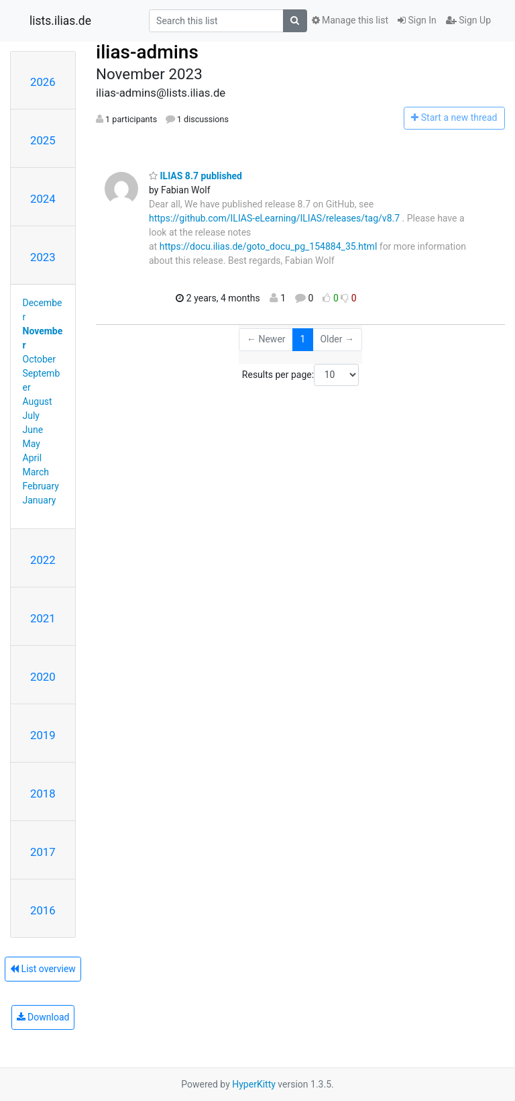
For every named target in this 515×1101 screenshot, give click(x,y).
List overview (43, 968)
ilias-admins (147, 52)
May (31, 443)
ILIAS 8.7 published (195, 176)
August (37, 401)
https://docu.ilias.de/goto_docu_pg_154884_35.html (269, 246)
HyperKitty (254, 1084)
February (41, 486)
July (31, 415)
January (39, 500)
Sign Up (468, 20)
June (33, 429)
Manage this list (350, 20)
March (36, 472)
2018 (43, 793)
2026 (43, 82)
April (32, 457)
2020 (43, 676)
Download (43, 1017)
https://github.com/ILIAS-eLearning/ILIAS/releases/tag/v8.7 (274, 218)
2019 (43, 735)
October (39, 359)
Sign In (417, 20)
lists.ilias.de (60, 21)
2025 (43, 140)
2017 (43, 852)
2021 (43, 618)
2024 (43, 198)
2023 (43, 257)
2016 (43, 910)
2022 (43, 560)
